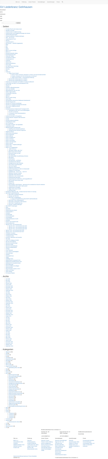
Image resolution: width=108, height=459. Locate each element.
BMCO (7, 49)
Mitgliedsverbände (10, 131)
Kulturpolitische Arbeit (10, 121)
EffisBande (11, 379)
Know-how (8, 107)
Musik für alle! (9, 146)
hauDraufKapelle (12, 386)
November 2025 (9, 287)
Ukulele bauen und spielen (14, 187)
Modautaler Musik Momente (15, 174)
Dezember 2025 (9, 286)
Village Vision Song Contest (15, 188)
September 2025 (9, 290)
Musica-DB (8, 371)
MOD (7, 370)
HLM (7, 361)
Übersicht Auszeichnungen (12, 243)
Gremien (8, 86)
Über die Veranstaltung (11, 241)
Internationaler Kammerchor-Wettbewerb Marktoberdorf (18, 100)
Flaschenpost (11, 158)
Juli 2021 (8, 317)
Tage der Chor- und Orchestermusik (14, 224)
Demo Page (8, 64)
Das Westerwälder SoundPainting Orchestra (18, 156)
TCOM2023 (11, 417)
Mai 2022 (8, 304)
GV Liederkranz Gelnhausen (16, 6)
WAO (7, 424)
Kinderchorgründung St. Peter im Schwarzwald (19, 168)
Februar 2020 (9, 338)
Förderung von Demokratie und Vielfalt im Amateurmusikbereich (20, 81)
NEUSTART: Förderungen (11, 206)
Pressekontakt (9, 214)
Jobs (18, 447)
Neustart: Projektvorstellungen (15, 204)
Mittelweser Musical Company (15, 173)
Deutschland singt (10, 67)
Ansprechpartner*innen (11, 39)
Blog (7, 47)
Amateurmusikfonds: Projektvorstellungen (15, 36)
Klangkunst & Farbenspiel (14, 170)
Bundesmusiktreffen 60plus (12, 53)
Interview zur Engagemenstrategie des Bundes (16, 104)
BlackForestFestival (13, 374)
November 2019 (9, 343)
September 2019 (9, 346)
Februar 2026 (9, 283)
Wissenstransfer (9, 267)
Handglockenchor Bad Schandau (16, 163)
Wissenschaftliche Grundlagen (12, 265)
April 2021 (8, 321)
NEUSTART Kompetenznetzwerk (16, 194)
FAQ (7, 70)
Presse (58, 1)
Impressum (8, 94)
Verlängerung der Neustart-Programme (17, 130)
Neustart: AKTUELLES (14, 196)
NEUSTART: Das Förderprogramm (16, 200)
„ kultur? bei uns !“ (13, 148)
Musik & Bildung (9, 136)
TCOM (7, 411)
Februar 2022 (9, 307)
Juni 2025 (8, 293)
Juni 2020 (8, 333)
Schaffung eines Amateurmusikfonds (17, 128)
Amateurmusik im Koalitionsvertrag (13, 31)
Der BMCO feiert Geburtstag (12, 66)
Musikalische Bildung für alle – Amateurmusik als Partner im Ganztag (21, 191)
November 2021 (9, 311)
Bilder (7, 44)
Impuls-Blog (8, 99)
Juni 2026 (8, 279)
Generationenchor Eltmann (14, 161)
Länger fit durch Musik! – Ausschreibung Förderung (22, 77)
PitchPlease (11, 181)
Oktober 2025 (9, 288)
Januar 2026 (8, 284)
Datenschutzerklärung (10, 63)
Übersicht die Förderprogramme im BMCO (18, 79)
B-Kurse (7, 354)
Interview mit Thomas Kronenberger (14, 103)
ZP (6, 427)
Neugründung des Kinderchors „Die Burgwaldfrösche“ (20, 178)
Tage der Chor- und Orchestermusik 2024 (18, 227)
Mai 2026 (8, 280)
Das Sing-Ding (12, 154)
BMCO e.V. (8, 51)
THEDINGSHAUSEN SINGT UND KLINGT (18, 186)
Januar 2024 (8, 298)
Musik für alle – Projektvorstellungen (14, 144)
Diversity (8, 69)
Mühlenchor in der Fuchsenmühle (16, 176)
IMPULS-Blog (9, 364)
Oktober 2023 (9, 300)
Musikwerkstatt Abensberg (14, 177)
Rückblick (8, 220)
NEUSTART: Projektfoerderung (15, 203)
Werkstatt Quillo (12, 190)
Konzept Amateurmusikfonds (12, 120)
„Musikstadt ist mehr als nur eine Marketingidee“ (19, 110)
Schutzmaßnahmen (10, 223)
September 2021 (9, 314)
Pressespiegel (9, 217)
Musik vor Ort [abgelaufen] (11, 147)
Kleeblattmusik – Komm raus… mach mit (18, 171)
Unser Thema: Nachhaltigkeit (12, 251)
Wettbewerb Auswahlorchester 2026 (14, 261)
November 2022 (9, 301)
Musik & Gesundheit (10, 140)
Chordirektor (8, 357)
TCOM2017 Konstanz (10, 233)
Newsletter (8, 208)
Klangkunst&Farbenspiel (14, 389)
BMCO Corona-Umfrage (11, 50)
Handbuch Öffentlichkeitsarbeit (12, 87)
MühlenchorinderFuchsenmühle (15, 393)
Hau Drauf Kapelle (13, 166)
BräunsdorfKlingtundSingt (14, 376)
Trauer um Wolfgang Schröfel (12, 240)
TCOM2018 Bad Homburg (11, 234)
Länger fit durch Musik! (14, 73)
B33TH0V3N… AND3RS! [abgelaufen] (14, 43)
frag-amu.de (8, 84)
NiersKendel (11, 396)
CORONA (8, 60)
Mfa (6, 369)
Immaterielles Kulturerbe (11, 93)
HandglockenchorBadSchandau (16, 383)
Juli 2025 (8, 291)
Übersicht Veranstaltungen (11, 245)
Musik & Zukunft (9, 143)
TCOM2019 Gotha (10, 235)
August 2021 (8, 316)
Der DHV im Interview (13, 111)
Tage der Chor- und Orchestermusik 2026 (15, 230)
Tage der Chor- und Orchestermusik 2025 (18, 228)
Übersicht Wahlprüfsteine (11, 247)
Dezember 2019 (9, 341)
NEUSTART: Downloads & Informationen (17, 201)
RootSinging (11, 400)
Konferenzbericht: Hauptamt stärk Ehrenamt (15, 117)
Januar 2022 (8, 308)
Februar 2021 (9, 324)
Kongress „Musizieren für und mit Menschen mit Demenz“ (24, 76)
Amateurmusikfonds (31, 443)
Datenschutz (8, 61)
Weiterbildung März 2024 (14, 367)
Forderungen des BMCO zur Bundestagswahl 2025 (17, 83)
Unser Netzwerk (9, 250)
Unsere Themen (32, 1)
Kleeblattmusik (12, 390)
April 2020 (8, 336)
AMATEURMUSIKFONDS (11, 34)
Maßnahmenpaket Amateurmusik (13, 127)
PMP (7, 409)
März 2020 (8, 337)
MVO (7, 373)
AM (6, 353)
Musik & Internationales (11, 141)
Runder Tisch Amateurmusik (12, 221)
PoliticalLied (11, 399)
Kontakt (7, 118)
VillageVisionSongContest (14, 403)
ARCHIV (7, 40)
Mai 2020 (8, 334)
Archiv (36, 449)
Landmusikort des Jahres (32, 444)
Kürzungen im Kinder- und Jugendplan (14, 124)
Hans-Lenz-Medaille (10, 89)
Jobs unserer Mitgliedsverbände (13, 106)
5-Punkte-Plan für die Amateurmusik (14, 29)
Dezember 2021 (9, 310)
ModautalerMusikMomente (14, 391)
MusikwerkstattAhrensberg (14, 394)
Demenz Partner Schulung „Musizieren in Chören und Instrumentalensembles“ (28, 74)
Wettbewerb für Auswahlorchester (13, 263)
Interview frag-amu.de (10, 101)
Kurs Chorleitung (9, 123)
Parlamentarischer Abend (11, 210)
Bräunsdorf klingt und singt (14, 153)
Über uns (18, 1)
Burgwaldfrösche (12, 377)
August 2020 (8, 330)
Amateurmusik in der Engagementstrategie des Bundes (18, 33)
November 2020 (9, 327)
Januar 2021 (8, 326)
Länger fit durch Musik (11, 366)
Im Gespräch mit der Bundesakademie (17, 113)
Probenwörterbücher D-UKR (12, 218)
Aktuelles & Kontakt (10, 30)
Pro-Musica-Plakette (10, 273)
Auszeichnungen (50, 1)
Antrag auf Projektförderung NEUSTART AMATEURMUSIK (24, 198)
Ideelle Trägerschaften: (11, 91)
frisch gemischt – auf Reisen (15, 160)
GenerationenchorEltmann (14, 381)
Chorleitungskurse (10, 59)
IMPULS (7, 96)
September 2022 (9, 303)
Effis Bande (11, 157)
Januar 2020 (8, 340)
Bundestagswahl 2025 (11, 54)
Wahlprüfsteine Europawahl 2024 (13, 260)
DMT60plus (8, 360)
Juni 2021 (8, 318)
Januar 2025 (8, 294)
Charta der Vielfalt (10, 56)
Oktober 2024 (9, 296)
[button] (62, 2)
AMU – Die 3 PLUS (10, 37)
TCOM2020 (11, 416)
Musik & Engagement (10, 137)
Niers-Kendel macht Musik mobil (16, 180)
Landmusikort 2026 (10, 126)
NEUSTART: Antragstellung (15, 197)
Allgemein (8, 351)
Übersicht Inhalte (9, 244)
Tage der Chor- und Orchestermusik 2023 (18, 226)
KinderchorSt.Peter (13, 387)
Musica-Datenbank (10, 134)
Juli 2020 (8, 331)
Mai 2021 (8, 320)
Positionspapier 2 (9, 211)
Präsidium (8, 213)
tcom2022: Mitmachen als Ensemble (14, 237)
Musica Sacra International (12, 133)
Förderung (24, 1)
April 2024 (8, 297)
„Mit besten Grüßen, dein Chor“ (15, 150)
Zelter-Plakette (9, 271)
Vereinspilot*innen (10, 255)
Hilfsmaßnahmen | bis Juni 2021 (13, 90)
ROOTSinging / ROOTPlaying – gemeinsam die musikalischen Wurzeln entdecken (27, 184)
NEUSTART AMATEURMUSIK (12, 193)
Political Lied (11, 183)
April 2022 (8, 306)
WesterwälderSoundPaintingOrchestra (17, 406)
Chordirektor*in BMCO (11, 57)
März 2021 (8, 323)
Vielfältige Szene (9, 258)
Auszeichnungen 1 (10, 41)
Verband (7, 254)
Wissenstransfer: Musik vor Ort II (13, 268)
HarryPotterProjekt (13, 384)
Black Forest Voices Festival (15, 151)
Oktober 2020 (9, 328)
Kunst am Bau (12, 114)
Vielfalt (7, 257)
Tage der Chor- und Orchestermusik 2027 (15, 231)
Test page (8, 238)
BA (6, 356)
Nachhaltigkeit (48, 449)
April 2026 (8, 281)
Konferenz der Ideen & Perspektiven (14, 116)
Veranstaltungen (41, 1)
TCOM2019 (11, 414)
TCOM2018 (11, 413)
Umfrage (8, 248)
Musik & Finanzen (10, 138)
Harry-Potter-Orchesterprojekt (15, 164)
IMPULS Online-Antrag (11, 97)
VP (6, 423)
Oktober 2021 (9, 313)
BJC (7, 46)
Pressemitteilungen (10, 216)
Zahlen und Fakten (10, 270)
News (7, 207)
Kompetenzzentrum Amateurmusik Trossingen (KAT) (17, 109)
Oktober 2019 (9, 344)
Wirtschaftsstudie (9, 264)
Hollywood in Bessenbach (14, 167)
